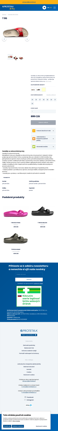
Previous (4, 39)
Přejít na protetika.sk (29, 335)
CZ (51, 7)
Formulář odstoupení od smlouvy (29, 353)
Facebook (29, 397)
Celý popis (48, 81)
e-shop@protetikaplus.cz (29, 387)
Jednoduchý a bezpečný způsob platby (29, 364)
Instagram (29, 400)
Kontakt (29, 369)
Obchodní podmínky (29, 345)
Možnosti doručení (29, 366)
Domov (4, 14)
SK (48, 7)
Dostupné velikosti (43, 95)
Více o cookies (16, 421)
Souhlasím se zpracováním (30, 283)
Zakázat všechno (18, 426)
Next (27, 39)
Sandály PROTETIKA (13, 14)
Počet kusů (34, 108)
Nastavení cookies (29, 375)
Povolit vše (7, 426)
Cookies (29, 372)
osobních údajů (38, 283)
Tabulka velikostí (51, 95)
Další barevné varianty (38, 85)
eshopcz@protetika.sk (29, 2)
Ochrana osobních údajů (29, 350)
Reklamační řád (29, 348)
